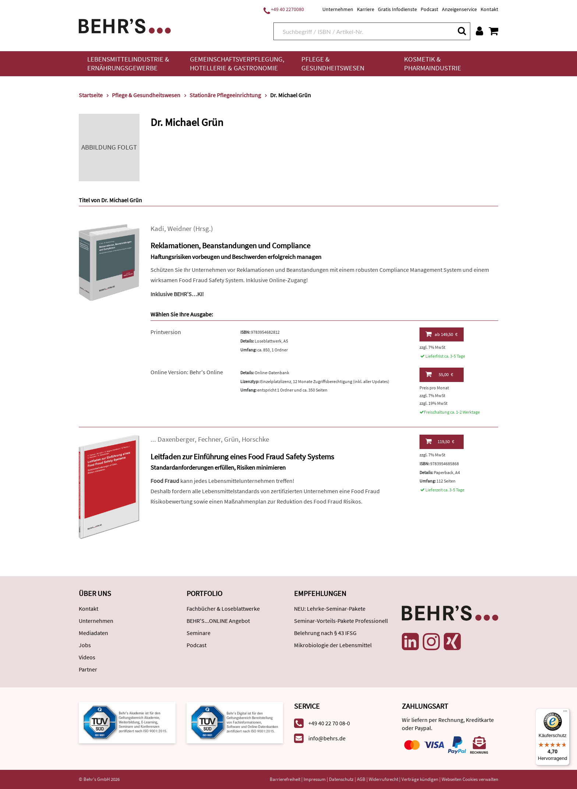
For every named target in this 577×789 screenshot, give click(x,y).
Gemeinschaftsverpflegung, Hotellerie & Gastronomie (237, 63)
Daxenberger (176, 439)
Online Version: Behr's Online (187, 372)
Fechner (209, 439)
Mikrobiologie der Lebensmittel (333, 645)
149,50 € (441, 334)
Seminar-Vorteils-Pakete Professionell (341, 620)
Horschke (255, 439)
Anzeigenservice (459, 9)
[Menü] (565, 712)
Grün (231, 439)
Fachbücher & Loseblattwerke (223, 608)
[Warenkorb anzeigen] (493, 31)
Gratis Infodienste (397, 9)
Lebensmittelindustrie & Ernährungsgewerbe (128, 63)
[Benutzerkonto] (479, 31)
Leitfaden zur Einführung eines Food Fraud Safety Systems (242, 457)
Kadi (157, 228)
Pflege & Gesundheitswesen (332, 63)
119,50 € (439, 441)
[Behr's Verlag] (125, 25)
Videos (87, 657)
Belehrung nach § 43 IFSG (325, 633)
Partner (88, 669)
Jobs (85, 645)
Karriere (365, 9)
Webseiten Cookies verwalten (470, 779)
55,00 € (439, 374)
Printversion (166, 332)
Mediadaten (93, 633)
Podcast (429, 9)
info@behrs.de (327, 738)
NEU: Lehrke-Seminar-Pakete (329, 608)
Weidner (179, 228)
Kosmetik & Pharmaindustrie (432, 63)
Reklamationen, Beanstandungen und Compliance (230, 245)
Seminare (198, 633)
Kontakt (489, 9)
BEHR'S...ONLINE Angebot (218, 620)
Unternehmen (337, 9)
